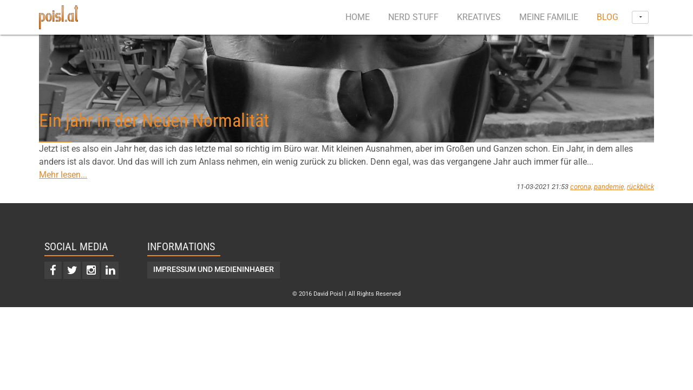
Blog (607, 17)
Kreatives (479, 17)
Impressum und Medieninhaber (213, 269)
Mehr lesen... (63, 175)
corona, (581, 187)
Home (357, 17)
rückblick (640, 187)
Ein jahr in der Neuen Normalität (154, 120)
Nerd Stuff (413, 17)
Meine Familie (548, 17)
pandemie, (609, 187)
